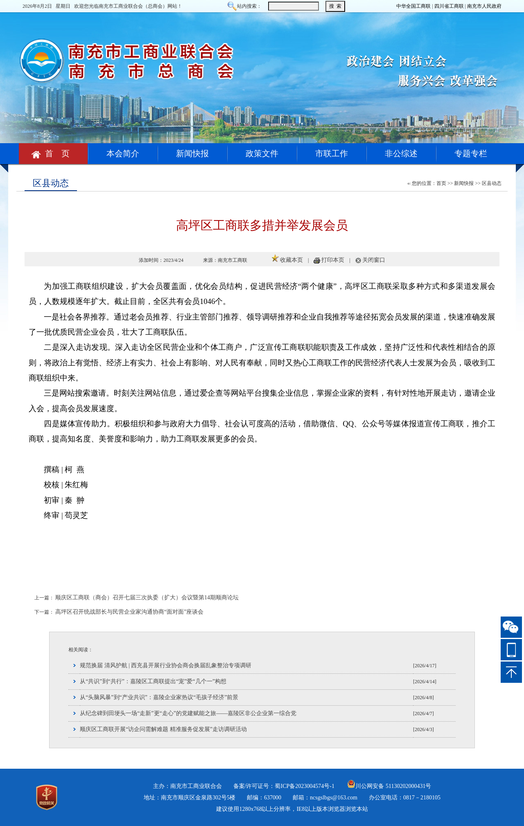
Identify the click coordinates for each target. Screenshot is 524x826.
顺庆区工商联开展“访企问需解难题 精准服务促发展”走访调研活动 (163, 729)
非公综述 (401, 153)
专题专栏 (470, 153)
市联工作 (331, 153)
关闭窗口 (373, 260)
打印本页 (332, 260)
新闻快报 (192, 153)
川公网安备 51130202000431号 (389, 786)
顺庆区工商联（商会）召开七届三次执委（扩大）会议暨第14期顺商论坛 (147, 597)
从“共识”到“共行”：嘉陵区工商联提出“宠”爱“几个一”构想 (153, 681)
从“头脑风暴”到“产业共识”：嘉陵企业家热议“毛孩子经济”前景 (159, 697)
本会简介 (122, 153)
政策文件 (262, 153)
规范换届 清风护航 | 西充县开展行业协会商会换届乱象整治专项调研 (165, 665)
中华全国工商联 (413, 6)
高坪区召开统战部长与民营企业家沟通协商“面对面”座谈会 (129, 612)
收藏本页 (291, 260)
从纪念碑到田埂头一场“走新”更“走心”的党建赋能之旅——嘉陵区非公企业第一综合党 (188, 713)
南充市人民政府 (484, 6)
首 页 (53, 153)
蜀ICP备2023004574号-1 (304, 786)
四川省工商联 (449, 6)
